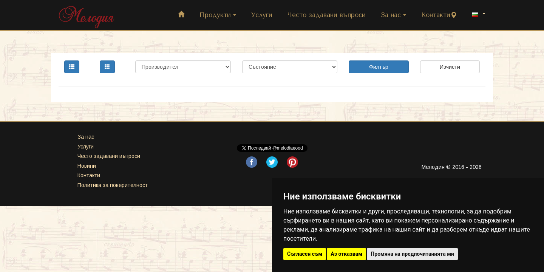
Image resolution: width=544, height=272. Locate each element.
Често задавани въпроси (326, 15)
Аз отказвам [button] (346, 254)
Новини (86, 166)
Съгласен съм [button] (304, 254)
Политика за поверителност (112, 185)
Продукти (217, 15)
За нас (393, 15)
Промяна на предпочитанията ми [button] (412, 254)
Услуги (261, 15)
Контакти (439, 15)
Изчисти (450, 67)
